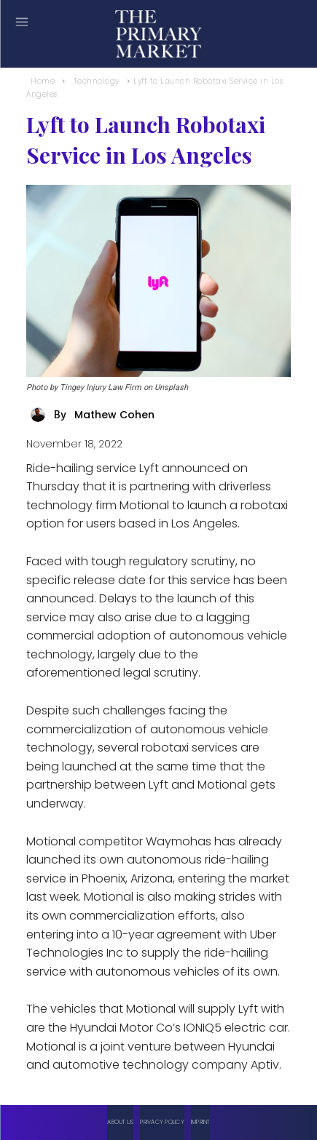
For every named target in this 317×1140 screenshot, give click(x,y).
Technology (97, 81)
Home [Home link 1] (43, 81)
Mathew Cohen (114, 414)
